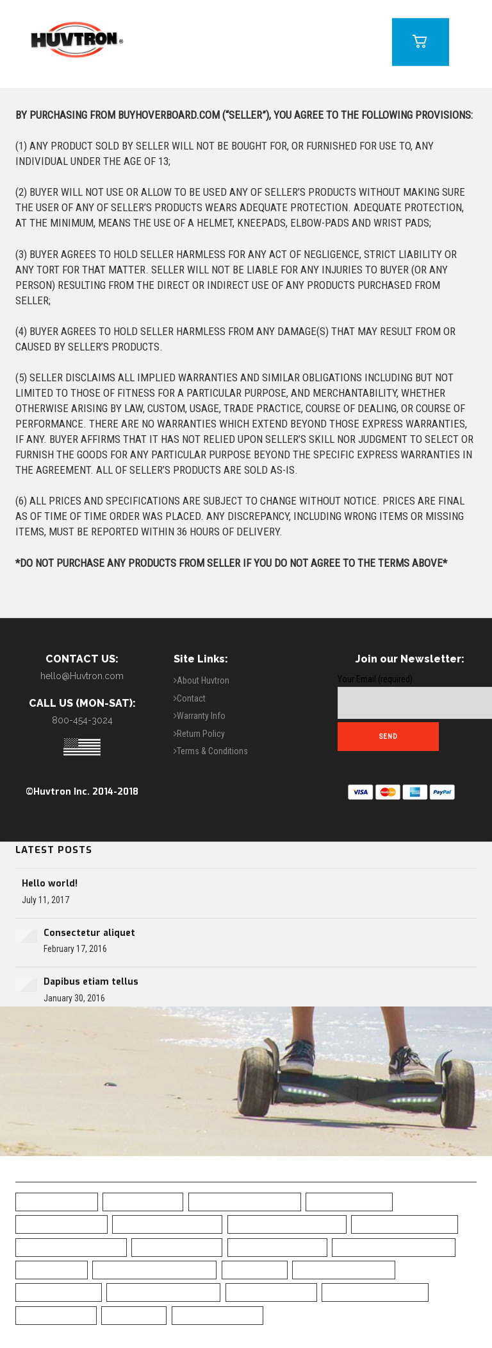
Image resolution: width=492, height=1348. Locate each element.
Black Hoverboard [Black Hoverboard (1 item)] (61, 1224)
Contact (191, 698)
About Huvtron (203, 680)
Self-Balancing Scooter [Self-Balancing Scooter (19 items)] (163, 1292)
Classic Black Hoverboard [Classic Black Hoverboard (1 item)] (394, 1247)
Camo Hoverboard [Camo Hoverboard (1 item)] (176, 1247)
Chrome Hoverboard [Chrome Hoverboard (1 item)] (277, 1247)
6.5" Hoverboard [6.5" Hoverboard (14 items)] (56, 1201)
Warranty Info (201, 716)
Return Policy (201, 734)
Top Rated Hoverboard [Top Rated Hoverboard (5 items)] (375, 1292)
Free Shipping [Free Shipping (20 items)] (51, 1269)
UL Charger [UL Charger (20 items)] (134, 1315)
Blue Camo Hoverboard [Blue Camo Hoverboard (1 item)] (167, 1224)
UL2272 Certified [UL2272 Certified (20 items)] (56, 1315)
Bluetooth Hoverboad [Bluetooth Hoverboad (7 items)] (404, 1224)
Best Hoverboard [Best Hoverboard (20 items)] (349, 1201)
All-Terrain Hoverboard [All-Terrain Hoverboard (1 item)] (244, 1201)
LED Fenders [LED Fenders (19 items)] (255, 1269)
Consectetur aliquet (89, 933)
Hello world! (50, 883)
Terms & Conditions (212, 751)
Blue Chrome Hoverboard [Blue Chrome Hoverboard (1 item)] (287, 1224)
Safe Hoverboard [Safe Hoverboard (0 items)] (58, 1292)
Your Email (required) (410, 696)
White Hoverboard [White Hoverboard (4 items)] (217, 1315)
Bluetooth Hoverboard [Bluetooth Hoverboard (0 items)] (71, 1247)
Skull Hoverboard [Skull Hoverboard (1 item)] (271, 1292)
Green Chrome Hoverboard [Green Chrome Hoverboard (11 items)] (154, 1269)
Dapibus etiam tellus (91, 982)
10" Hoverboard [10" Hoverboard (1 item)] (142, 1201)
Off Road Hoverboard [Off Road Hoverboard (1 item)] (343, 1269)
